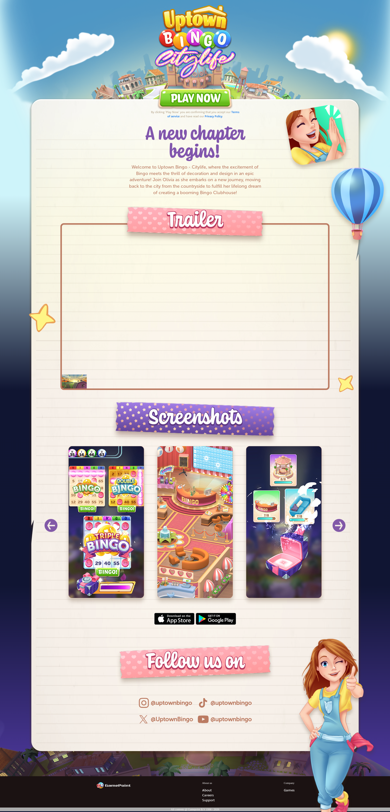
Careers (208, 795)
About (207, 790)
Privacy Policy (213, 116)
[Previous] (51, 525)
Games (289, 790)
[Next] (339, 525)
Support (208, 800)
